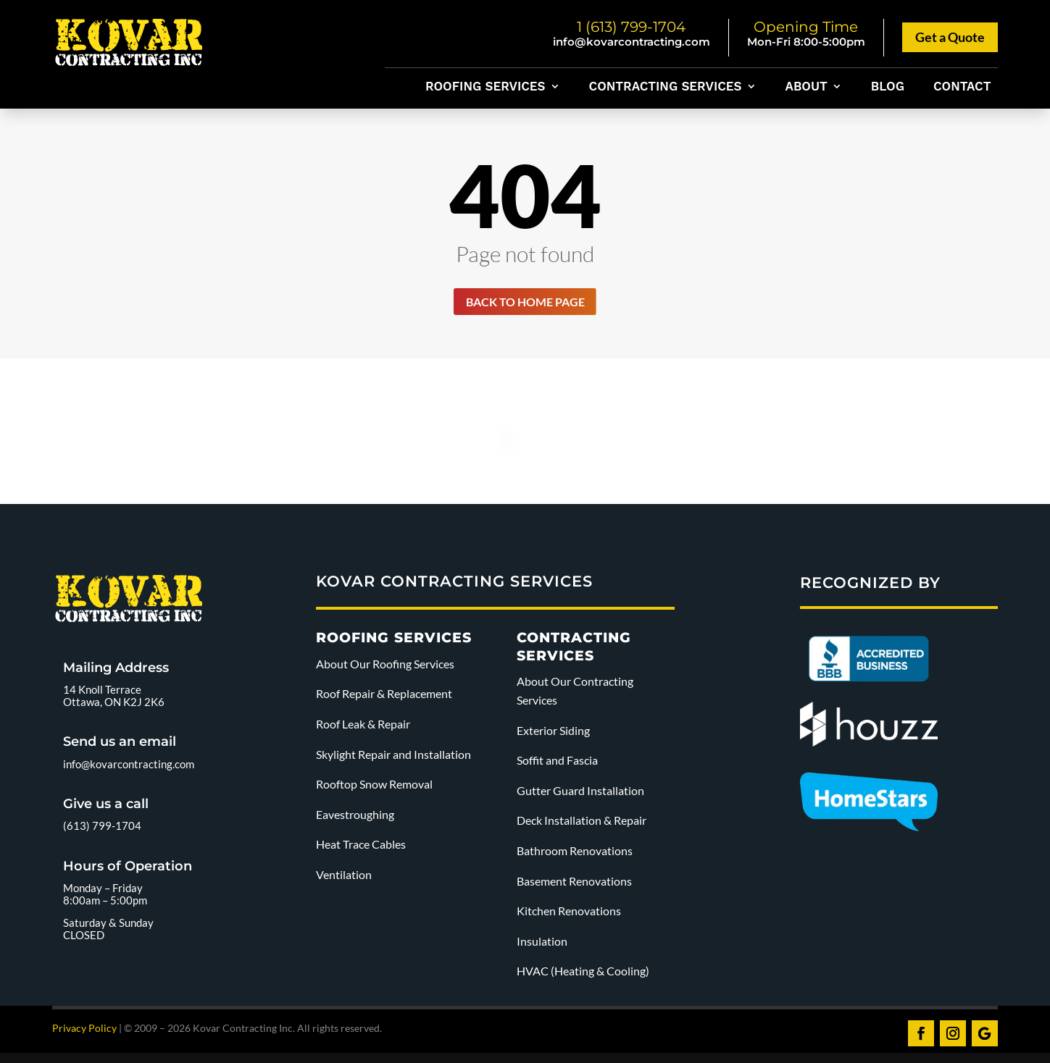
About (807, 87)
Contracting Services (665, 87)
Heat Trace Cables (361, 847)
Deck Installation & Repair (581, 824)
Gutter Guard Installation (580, 793)
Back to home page (525, 303)
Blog (887, 87)
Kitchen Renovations (569, 914)
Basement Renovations (574, 884)
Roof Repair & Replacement (384, 697)
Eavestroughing (355, 817)
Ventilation (344, 877)
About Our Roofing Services (385, 666)
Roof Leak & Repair (363, 727)
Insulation (542, 944)
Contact (962, 87)
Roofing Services (485, 87)
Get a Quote (950, 37)
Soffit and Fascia (557, 763)
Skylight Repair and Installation (394, 757)
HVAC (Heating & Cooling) (583, 974)
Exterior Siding (553, 733)
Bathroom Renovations (575, 853)
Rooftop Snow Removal (374, 787)
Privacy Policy (84, 1031)
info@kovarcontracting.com (631, 42)
